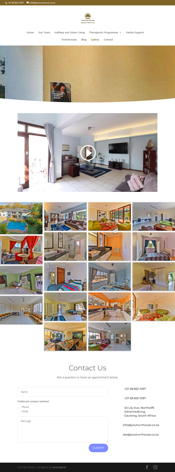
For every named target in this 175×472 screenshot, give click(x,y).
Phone (23, 407)
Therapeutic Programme (103, 32)
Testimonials (69, 39)
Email (23, 411)
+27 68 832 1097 (135, 388)
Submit (98, 447)
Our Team (44, 32)
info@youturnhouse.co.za (141, 425)
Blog (83, 39)
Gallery (95, 39)
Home (30, 32)
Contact (108, 39)
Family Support (135, 32)
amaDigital (59, 467)
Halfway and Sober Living (70, 32)
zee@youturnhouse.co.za (141, 434)
